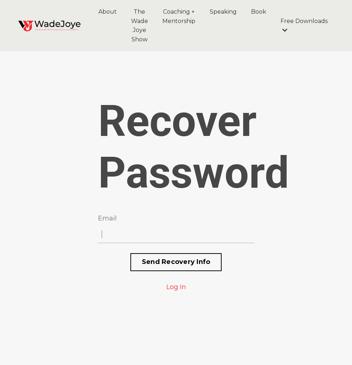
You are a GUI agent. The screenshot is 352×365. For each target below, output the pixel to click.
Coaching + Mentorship (178, 16)
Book (258, 11)
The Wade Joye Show (139, 25)
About (107, 11)
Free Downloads (304, 25)
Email (107, 218)
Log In (176, 287)
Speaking (223, 11)
